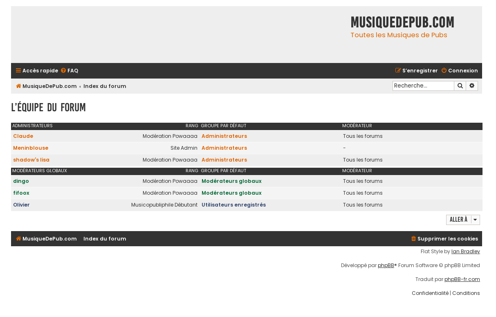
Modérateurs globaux (39, 170)
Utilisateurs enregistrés (234, 204)
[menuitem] (69, 70)
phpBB (386, 265)
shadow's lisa (31, 159)
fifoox (21, 192)
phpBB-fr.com (462, 279)
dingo (21, 181)
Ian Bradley (465, 251)
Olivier (21, 204)
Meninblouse (30, 147)
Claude (23, 136)
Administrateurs (32, 125)
